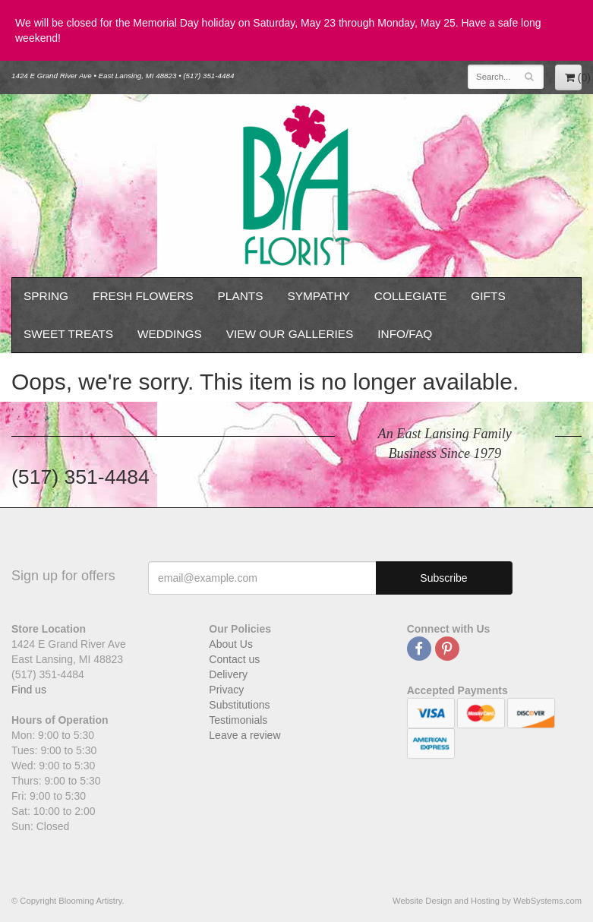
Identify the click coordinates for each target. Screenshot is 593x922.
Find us (28, 690)
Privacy (226, 690)
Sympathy (318, 295)
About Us (231, 644)
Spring (46, 295)
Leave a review (244, 735)
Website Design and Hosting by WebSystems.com (487, 900)
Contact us (234, 659)
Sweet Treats (68, 333)
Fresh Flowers (143, 295)
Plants (240, 295)
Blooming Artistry (297, 186)
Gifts (488, 295)
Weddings (169, 333)
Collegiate (410, 295)
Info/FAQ (404, 333)
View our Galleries (290, 333)
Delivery (228, 674)
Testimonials (238, 720)
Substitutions (239, 705)
